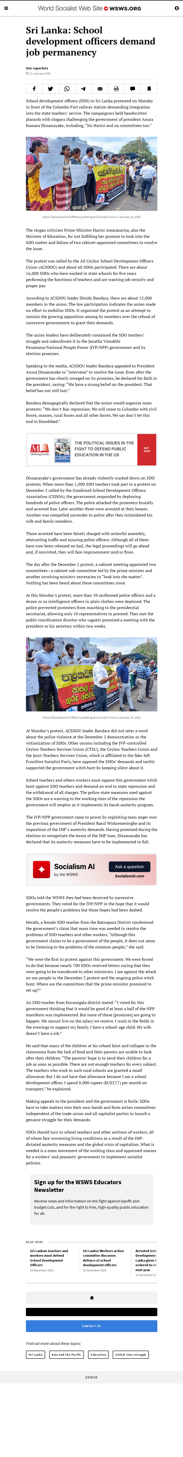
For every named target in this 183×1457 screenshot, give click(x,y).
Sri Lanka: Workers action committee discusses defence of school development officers (103, 1258)
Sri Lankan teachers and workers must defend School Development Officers (49, 1258)
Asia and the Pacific (66, 1354)
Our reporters (37, 68)
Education (98, 1354)
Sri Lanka (35, 1354)
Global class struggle (130, 1354)
